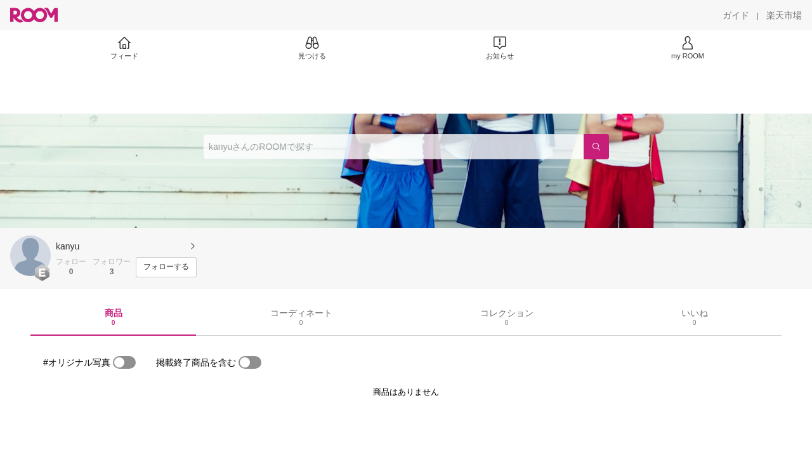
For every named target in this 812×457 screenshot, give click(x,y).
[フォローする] (166, 267)
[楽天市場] (784, 15)
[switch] (124, 362)
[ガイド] (736, 15)
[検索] (596, 146)
